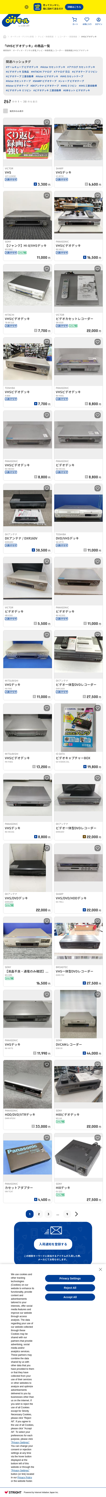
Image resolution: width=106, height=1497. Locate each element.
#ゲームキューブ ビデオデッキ (22, 67)
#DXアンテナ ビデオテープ (44, 85)
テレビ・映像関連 (45, 36)
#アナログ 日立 (62, 71)
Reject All (70, 1287)
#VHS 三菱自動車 (88, 85)
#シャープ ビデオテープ (71, 81)
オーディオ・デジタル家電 (22, 36)
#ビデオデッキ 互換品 (17, 71)
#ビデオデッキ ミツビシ (18, 90)
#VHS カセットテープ (71, 76)
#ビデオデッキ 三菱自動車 (47, 90)
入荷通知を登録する (53, 1244)
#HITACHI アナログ (41, 71)
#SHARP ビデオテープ (44, 81)
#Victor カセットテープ (18, 81)
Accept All (70, 1297)
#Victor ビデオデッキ (47, 76)
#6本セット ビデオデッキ (76, 90)
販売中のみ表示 (13, 111)
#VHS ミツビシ (69, 85)
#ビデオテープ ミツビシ (84, 71)
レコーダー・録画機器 (67, 36)
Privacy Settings (70, 1278)
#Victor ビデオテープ (17, 85)
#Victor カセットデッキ (52, 67)
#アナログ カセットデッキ (81, 67)
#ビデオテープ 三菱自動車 (20, 76)
